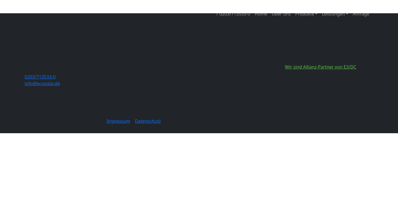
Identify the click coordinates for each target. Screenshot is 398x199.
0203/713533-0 (40, 77)
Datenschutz (148, 121)
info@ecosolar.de (42, 83)
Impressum (118, 121)
